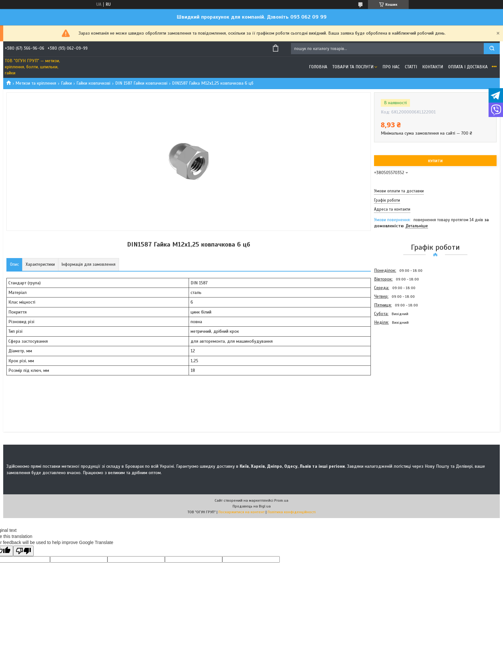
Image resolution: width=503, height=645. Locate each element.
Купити (435, 161)
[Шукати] (492, 48)
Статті (411, 67)
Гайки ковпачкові (93, 83)
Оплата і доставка (468, 67)
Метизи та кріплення (35, 83)
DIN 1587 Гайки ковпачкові (141, 83)
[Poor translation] (23, 551)
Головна (318, 67)
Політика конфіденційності (292, 512)
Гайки (66, 83)
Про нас (391, 67)
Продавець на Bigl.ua (252, 506)
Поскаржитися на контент (241, 512)
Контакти (432, 67)
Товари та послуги (352, 67)
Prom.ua (281, 500)
